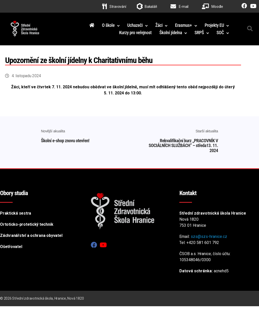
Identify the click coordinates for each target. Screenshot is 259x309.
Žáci (159, 26)
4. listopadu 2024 (26, 78)
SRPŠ (199, 34)
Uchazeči (135, 26)
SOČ (220, 34)
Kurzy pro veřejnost (135, 34)
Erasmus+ (183, 26)
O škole (108, 26)
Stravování (114, 7)
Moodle (212, 7)
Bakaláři (151, 7)
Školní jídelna (170, 34)
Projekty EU (214, 26)
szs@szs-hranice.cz (209, 239)
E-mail (179, 7)
